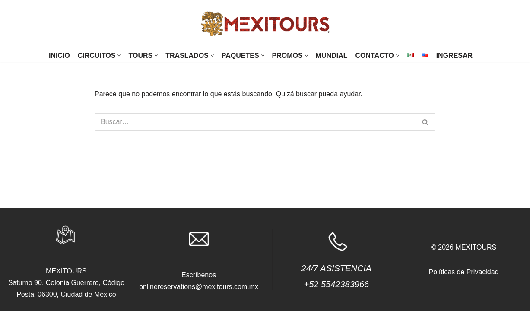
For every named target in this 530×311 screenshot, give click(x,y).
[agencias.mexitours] (265, 24)
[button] (119, 55)
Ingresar (454, 55)
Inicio (59, 55)
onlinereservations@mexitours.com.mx (198, 286)
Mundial (332, 55)
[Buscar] (255, 122)
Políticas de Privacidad (464, 272)
